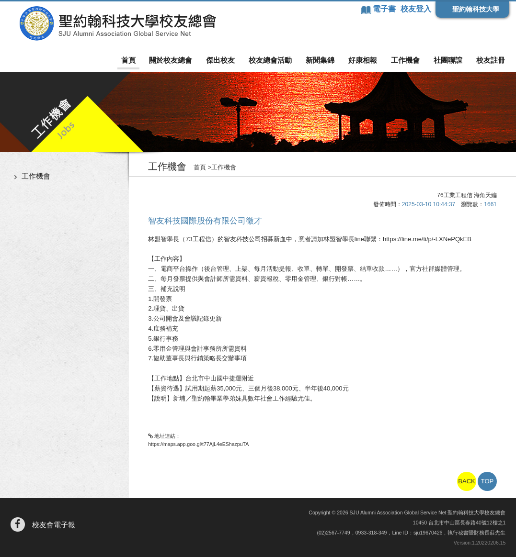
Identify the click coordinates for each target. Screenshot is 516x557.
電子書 (385, 9)
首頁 (128, 60)
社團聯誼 (448, 60)
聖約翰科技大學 (475, 9)
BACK (466, 481)
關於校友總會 (170, 60)
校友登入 (416, 9)
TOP (487, 481)
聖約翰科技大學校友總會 (117, 23)
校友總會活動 (270, 60)
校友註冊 (490, 60)
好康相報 (362, 60)
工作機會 (405, 60)
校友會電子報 (53, 524)
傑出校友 (220, 60)
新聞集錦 (320, 60)
